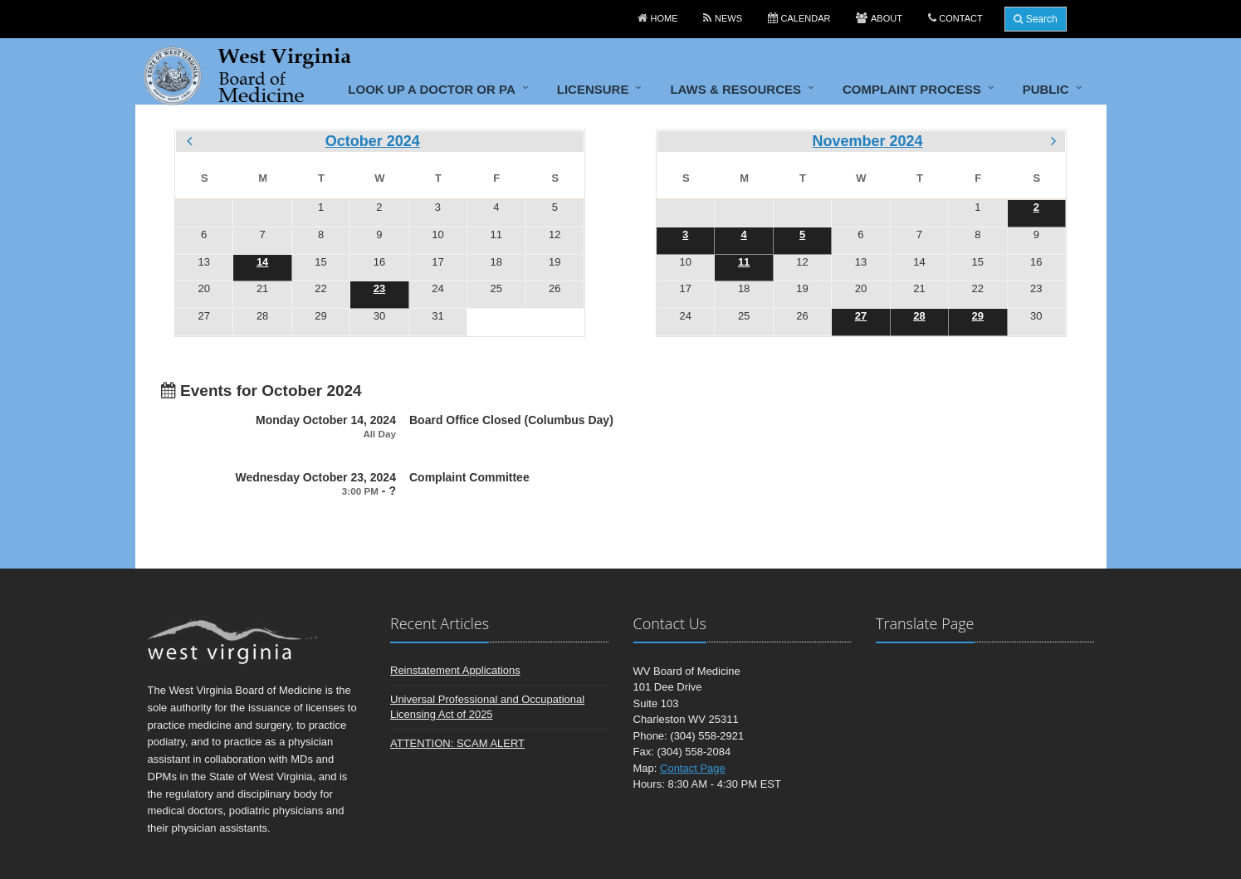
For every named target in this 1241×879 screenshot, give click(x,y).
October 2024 (372, 141)
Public (1046, 89)
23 (379, 288)
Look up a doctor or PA (431, 89)
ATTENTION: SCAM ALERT (457, 743)
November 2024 (868, 141)
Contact (960, 18)
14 (262, 262)
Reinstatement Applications (455, 670)
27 (861, 316)
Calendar (806, 18)
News (728, 18)
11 (744, 262)
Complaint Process (912, 89)
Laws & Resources (735, 89)
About (886, 18)
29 (978, 316)
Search (1035, 19)
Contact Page (693, 768)
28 (919, 316)
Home (664, 18)
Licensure (593, 89)
